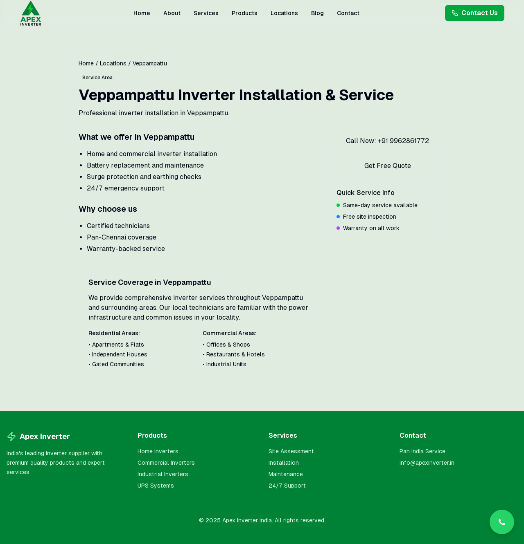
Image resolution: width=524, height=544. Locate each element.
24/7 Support (287, 485)
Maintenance (286, 474)
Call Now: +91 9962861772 (387, 141)
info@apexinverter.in (427, 462)
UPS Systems (156, 485)
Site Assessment (291, 451)
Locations (284, 13)
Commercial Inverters (166, 462)
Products (244, 13)
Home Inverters (158, 451)
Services (206, 13)
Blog (317, 13)
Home (141, 13)
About (172, 13)
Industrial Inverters (163, 474)
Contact (348, 13)
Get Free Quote (387, 166)
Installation (284, 462)
